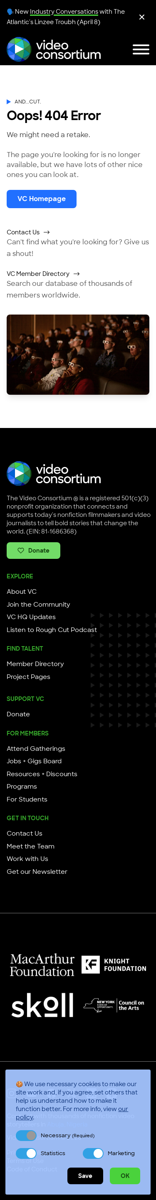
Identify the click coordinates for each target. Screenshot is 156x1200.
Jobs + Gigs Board (34, 761)
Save (85, 1176)
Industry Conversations (64, 11)
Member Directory (35, 664)
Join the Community (38, 604)
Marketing (121, 1153)
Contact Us (28, 232)
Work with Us (27, 859)
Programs (22, 786)
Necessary (67, 1135)
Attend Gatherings (36, 749)
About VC (22, 592)
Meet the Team (30, 846)
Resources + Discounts (42, 774)
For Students (27, 799)
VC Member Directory (43, 274)
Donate (33, 550)
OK (125, 1176)
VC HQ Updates (31, 617)
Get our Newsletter (37, 872)
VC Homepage (41, 198)
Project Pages (28, 677)
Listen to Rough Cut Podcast (52, 630)
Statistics (53, 1153)
